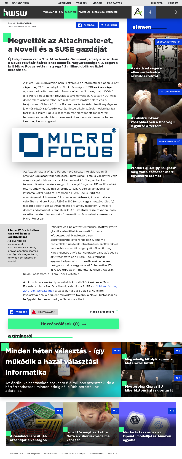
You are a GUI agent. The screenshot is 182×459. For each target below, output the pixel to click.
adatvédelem (97, 453)
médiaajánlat (33, 453)
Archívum (64, 3)
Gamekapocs (20, 3)
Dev (61, 12)
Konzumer (112, 12)
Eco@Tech (71, 12)
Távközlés (84, 12)
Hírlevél (157, 3)
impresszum (16, 453)
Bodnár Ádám (24, 23)
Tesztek (81, 3)
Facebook (87, 25)
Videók (97, 3)
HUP (6, 3)
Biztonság (98, 12)
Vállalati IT (50, 12)
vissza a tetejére (102, 312)
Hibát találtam (43, 312)
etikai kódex (50, 453)
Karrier (173, 3)
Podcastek (114, 3)
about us (112, 453)
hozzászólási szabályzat (73, 453)
